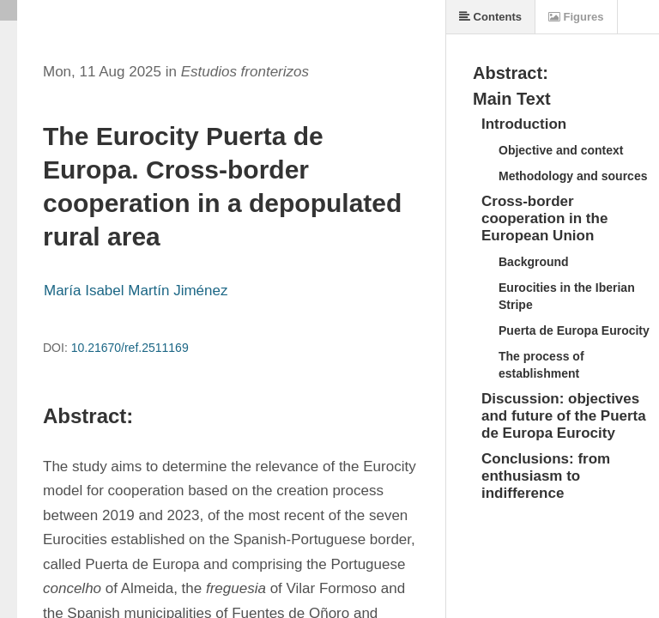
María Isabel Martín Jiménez (135, 290)
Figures (576, 16)
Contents (490, 16)
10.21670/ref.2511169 (130, 347)
